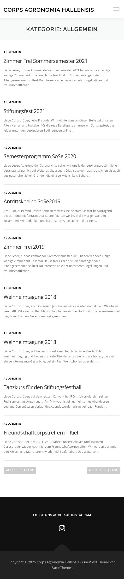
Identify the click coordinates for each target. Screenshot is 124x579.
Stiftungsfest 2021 (24, 111)
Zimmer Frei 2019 (24, 246)
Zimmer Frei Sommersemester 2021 (46, 60)
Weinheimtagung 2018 (30, 296)
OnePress (89, 562)
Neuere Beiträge (103, 470)
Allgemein (12, 52)
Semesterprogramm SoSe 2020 (40, 156)
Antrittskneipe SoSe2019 (32, 201)
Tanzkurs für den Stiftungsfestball (42, 387)
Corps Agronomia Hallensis (49, 9)
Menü (116, 9)
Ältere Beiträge (20, 470)
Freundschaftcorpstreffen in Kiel (41, 432)
